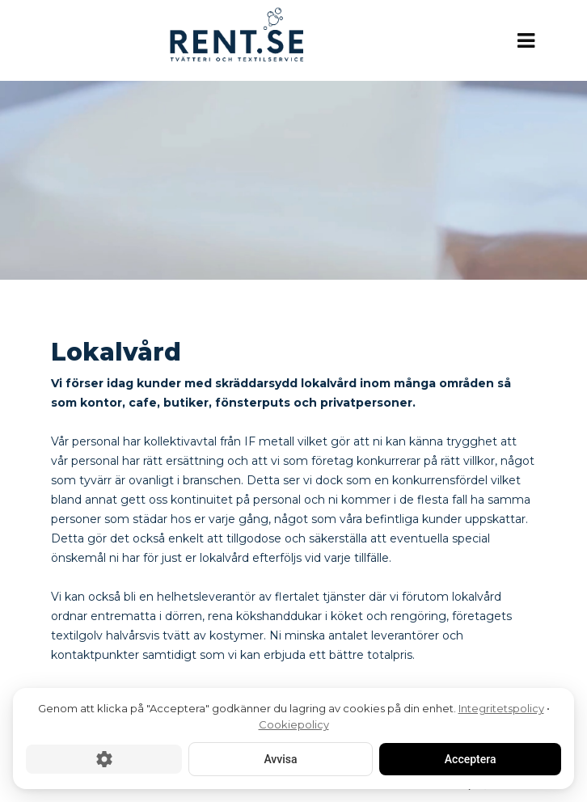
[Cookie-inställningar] (104, 759)
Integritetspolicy (501, 708)
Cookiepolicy (294, 724)
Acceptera (470, 759)
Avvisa (280, 759)
